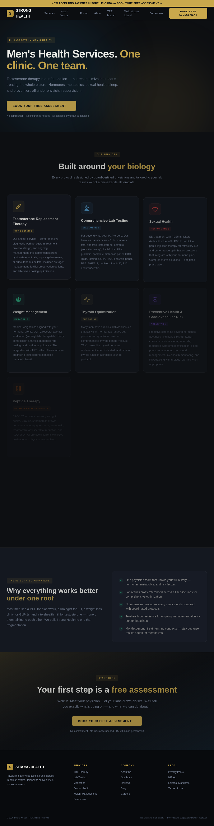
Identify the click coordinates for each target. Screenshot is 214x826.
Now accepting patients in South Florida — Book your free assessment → (107, 3)
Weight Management (85, 793)
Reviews (125, 782)
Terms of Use (175, 788)
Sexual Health (81, 788)
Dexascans (156, 13)
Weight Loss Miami (131, 13)
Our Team (126, 777)
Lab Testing (80, 777)
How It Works (64, 13)
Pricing (84, 13)
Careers (125, 793)
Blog (123, 788)
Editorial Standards (178, 782)
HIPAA (172, 777)
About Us (126, 772)
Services (49, 13)
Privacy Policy (176, 772)
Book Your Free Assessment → (41, 106)
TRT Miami (111, 13)
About (97, 13)
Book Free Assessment (188, 13)
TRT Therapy (81, 772)
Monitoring (79, 782)
